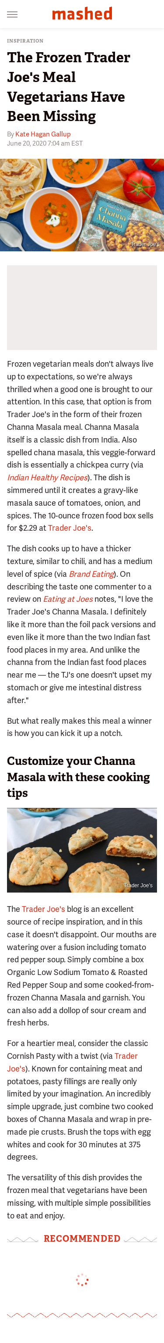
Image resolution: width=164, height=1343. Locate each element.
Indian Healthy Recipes (47, 477)
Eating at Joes (68, 599)
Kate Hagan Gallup (43, 134)
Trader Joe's (145, 244)
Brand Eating (91, 574)
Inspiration (25, 41)
